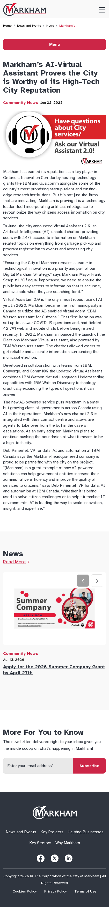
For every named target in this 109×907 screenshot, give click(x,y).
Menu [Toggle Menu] (54, 44)
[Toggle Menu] (100, 9)
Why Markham (67, 843)
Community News (20, 102)
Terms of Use (85, 891)
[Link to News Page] (16, 562)
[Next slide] (97, 580)
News (50, 25)
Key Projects (51, 832)
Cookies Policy (25, 891)
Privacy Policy (55, 891)
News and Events (29, 25)
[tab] (54, 625)
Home (7, 25)
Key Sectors (40, 843)
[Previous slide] (83, 580)
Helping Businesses (86, 832)
